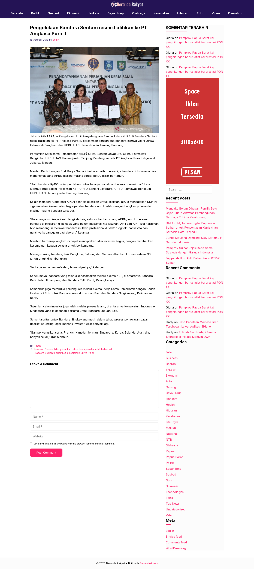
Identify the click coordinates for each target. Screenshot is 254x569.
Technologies (175, 492)
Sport (169, 480)
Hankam (93, 13)
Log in (170, 530)
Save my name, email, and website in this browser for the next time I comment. (74, 443)
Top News (173, 503)
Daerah (237, 13)
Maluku (171, 428)
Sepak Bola (173, 468)
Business (172, 358)
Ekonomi (73, 13)
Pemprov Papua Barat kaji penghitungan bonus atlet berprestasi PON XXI (194, 42)
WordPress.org (176, 548)
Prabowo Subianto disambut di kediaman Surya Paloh (64, 353)
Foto (200, 13)
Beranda (17, 13)
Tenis (169, 498)
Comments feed (176, 542)
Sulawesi (172, 486)
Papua (37, 345)
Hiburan (182, 13)
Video (216, 13)
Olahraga (138, 13)
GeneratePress (149, 563)
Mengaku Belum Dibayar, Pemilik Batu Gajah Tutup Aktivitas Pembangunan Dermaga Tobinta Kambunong (191, 213)
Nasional (171, 433)
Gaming (171, 387)
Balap (169, 352)
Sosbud (53, 13)
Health (170, 404)
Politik (35, 13)
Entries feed (174, 536)
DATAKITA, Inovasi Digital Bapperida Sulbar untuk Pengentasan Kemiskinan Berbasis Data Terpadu (192, 227)
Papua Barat (174, 457)
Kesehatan (161, 13)
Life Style (172, 422)
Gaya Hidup (115, 13)
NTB (169, 439)
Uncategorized (175, 509)
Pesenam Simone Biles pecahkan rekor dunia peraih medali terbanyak (73, 349)
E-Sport (171, 369)
